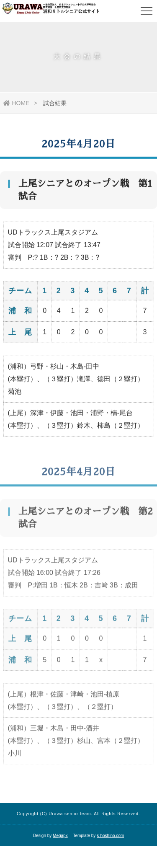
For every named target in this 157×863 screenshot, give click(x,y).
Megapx (60, 835)
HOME (16, 103)
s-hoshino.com (110, 835)
